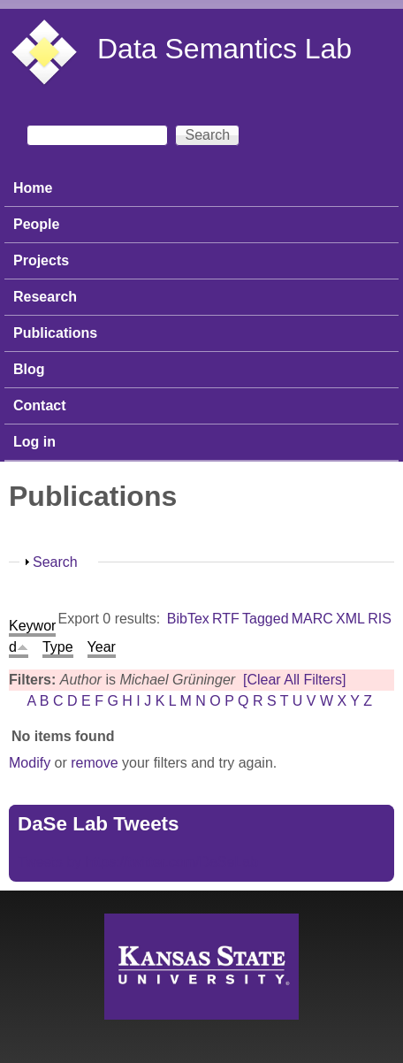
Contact (39, 405)
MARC (312, 618)
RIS (380, 618)
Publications (55, 332)
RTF (226, 618)
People (36, 224)
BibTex (188, 618)
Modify (29, 762)
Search (55, 562)
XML (350, 618)
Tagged (265, 618)
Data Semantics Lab (224, 49)
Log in (34, 441)
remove (94, 762)
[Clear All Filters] (294, 679)
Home (32, 187)
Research (45, 296)
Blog (29, 369)
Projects (41, 260)
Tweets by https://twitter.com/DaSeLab (138, 861)
